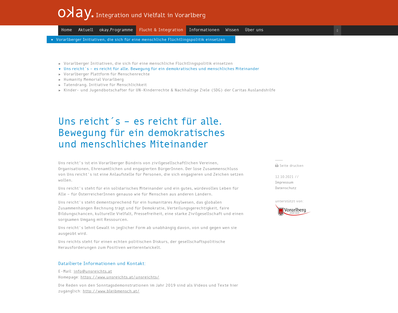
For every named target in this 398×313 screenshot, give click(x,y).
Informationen (204, 29)
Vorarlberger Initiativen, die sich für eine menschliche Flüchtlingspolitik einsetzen (140, 39)
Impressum (284, 182)
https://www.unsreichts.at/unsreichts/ (119, 277)
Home (66, 29)
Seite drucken (289, 165)
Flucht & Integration (161, 29)
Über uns (254, 29)
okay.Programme (116, 29)
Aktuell (85, 29)
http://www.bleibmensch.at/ (111, 291)
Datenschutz (285, 188)
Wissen (232, 29)
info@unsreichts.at (93, 271)
